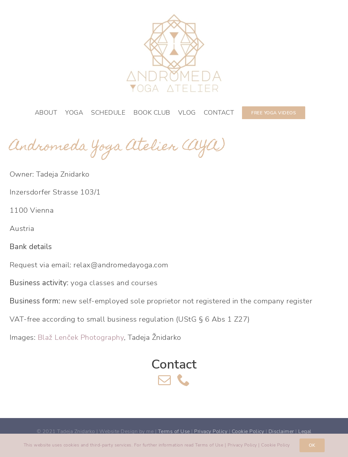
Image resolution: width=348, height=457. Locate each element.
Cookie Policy (248, 431)
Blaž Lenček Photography (81, 337)
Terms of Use (174, 431)
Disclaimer (281, 431)
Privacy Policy (210, 431)
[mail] (164, 379)
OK (312, 445)
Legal (305, 431)
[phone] (183, 379)
